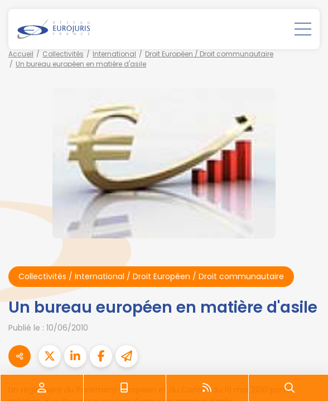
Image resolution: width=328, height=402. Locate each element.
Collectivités (63, 54)
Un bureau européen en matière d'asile (81, 64)
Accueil (20, 54)
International (114, 54)
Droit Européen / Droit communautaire (209, 54)
